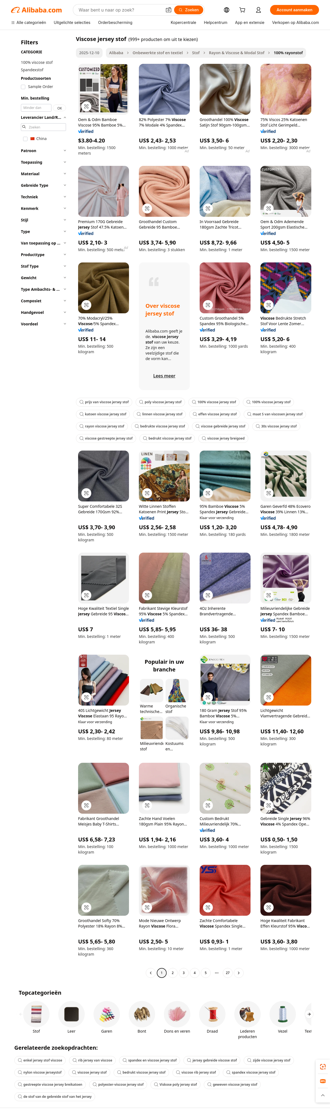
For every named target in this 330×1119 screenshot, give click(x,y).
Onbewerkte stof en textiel (158, 52)
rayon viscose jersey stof (101, 426)
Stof (196, 52)
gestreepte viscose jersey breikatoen (50, 1084)
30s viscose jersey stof (276, 426)
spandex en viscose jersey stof (150, 1060)
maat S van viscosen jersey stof (274, 414)
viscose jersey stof (89, 1072)
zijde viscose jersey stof (268, 1060)
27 (228, 972)
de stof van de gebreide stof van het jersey (55, 1096)
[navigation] (41, 506)
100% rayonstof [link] (288, 52)
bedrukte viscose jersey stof (160, 426)
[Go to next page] (239, 973)
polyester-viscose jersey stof (118, 1084)
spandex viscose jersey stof (250, 1072)
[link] (323, 1067)
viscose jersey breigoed (223, 438)
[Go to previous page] (151, 973)
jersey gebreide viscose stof (212, 1060)
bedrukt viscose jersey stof (167, 438)
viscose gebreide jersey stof (220, 426)
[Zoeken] (188, 10)
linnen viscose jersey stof (159, 414)
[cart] (243, 10)
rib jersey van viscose (92, 1060)
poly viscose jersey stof (160, 402)
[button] (168, 10)
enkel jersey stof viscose (40, 1060)
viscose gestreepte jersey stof (106, 438)
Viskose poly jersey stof (175, 1084)
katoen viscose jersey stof (102, 414)
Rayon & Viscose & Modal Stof (237, 52)
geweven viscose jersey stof (232, 1084)
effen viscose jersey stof (215, 414)
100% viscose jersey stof (214, 402)
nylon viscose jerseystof (40, 1072)
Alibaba (116, 52)
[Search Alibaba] (120, 10)
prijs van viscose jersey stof (104, 402)
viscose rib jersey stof (196, 1072)
